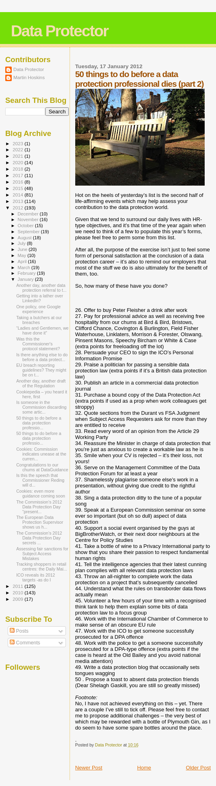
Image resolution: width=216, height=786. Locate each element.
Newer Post (88, 768)
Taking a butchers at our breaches (39, 320)
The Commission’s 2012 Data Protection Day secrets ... (39, 538)
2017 (18, 175)
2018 (18, 168)
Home (144, 768)
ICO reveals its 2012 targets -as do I (35, 577)
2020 (18, 162)
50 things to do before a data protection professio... (38, 423)
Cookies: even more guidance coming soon (40, 493)
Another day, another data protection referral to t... (41, 288)
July (22, 243)
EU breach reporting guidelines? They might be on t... (41, 370)
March (25, 267)
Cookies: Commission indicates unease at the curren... (41, 454)
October (26, 225)
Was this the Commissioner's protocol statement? (38, 344)
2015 (18, 188)
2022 (18, 149)
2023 (18, 143)
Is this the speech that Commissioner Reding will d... (40, 480)
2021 (18, 156)
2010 (18, 592)
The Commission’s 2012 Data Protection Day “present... (39, 507)
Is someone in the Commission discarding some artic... (41, 407)
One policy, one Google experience (38, 309)
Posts (19, 631)
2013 (18, 201)
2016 (18, 181)
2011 (18, 586)
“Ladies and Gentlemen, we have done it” (42, 330)
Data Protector (59, 31)
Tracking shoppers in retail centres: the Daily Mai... (41, 566)
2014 (18, 194)
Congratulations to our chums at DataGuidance (42, 467)
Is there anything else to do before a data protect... (42, 357)
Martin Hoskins (29, 77)
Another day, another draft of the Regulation (41, 383)
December (29, 213)
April (23, 261)
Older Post (198, 768)
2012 (18, 207)
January (26, 279)
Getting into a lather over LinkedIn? (39, 298)
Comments (25, 643)
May (23, 255)
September (29, 231)
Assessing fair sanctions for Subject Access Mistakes (42, 553)
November (29, 219)
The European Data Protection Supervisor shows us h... (39, 522)
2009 (18, 599)
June (23, 249)
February (27, 273)
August (25, 237)
